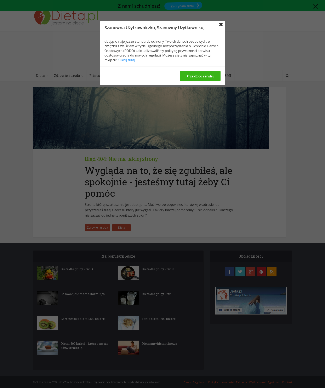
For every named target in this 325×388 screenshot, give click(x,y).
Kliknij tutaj (126, 60)
